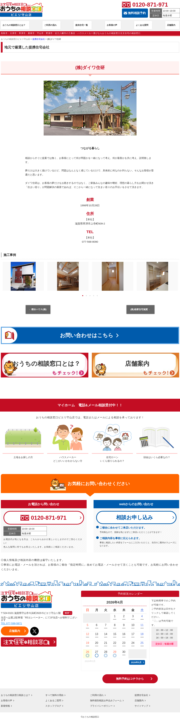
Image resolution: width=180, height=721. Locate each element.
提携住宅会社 (142, 695)
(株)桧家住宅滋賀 (139, 309)
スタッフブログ (53, 706)
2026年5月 (136, 663)
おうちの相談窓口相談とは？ (16, 695)
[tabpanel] (23, 277)
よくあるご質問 (53, 701)
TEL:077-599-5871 (12, 624)
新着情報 (6, 706)
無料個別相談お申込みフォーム (107, 701)
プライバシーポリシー (102, 706)
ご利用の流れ (97, 695)
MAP (67, 613)
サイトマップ (142, 706)
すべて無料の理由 (55, 695)
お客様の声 (7, 701)
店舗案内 (139, 701)
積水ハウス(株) (39, 309)
